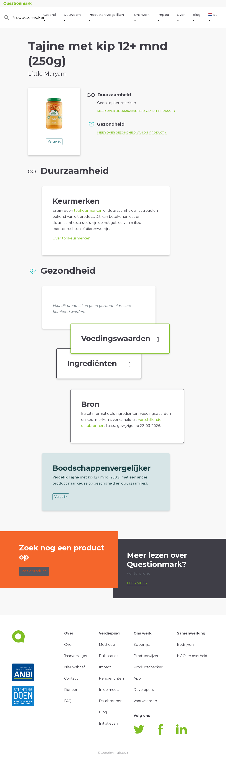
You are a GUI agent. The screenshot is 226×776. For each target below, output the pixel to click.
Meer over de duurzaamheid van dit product (135, 110)
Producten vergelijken (106, 17)
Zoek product (34, 571)
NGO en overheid (192, 656)
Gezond (49, 17)
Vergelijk (54, 141)
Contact (71, 678)
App (137, 678)
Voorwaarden (145, 701)
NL (212, 17)
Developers (144, 690)
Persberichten (111, 678)
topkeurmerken (88, 210)
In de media (109, 690)
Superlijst (142, 645)
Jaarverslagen (76, 656)
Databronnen (111, 701)
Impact (163, 17)
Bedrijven (185, 645)
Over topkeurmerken (71, 238)
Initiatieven (108, 723)
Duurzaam (72, 17)
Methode (107, 645)
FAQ (68, 701)
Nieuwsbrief (74, 667)
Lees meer (137, 583)
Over (181, 17)
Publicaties (108, 656)
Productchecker (23, 17)
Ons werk (141, 17)
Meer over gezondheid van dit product (130, 132)
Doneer (70, 690)
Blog (196, 17)
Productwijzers (147, 656)
